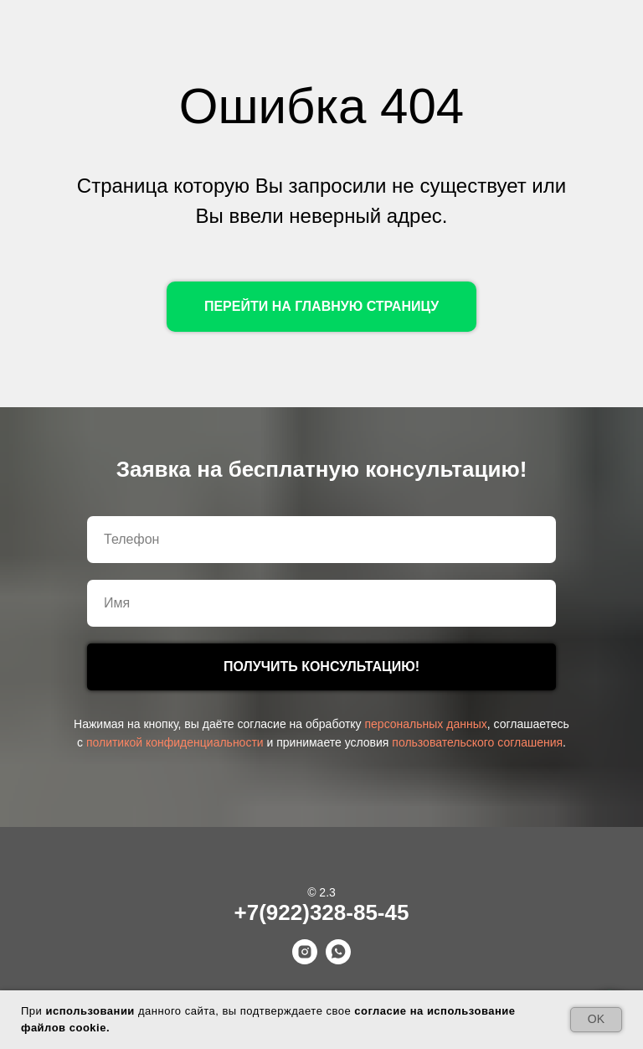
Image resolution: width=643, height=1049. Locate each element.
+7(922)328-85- (309, 912)
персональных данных (425, 724)
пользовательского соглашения (477, 742)
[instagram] (304, 960)
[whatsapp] (338, 960)
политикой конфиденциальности (175, 742)
